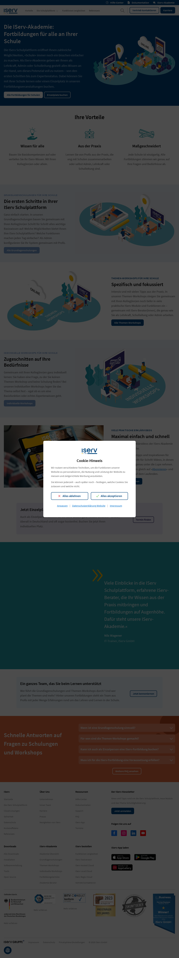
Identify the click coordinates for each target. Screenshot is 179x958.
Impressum (116, 505)
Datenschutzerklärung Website (88, 505)
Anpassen (62, 505)
